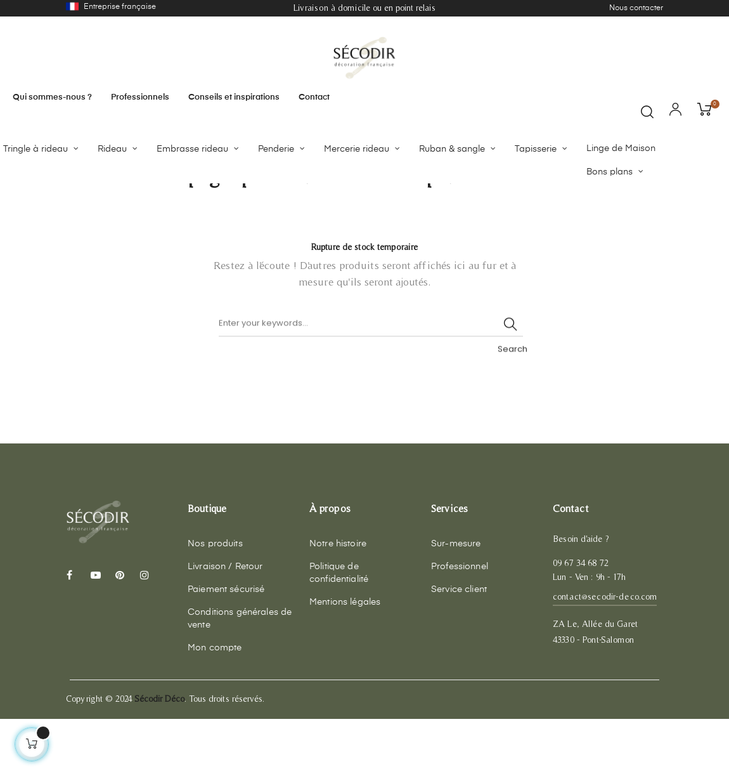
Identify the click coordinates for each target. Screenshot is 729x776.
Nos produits (215, 600)
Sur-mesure (456, 600)
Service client (459, 646)
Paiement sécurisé (226, 646)
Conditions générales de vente (240, 676)
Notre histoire (337, 600)
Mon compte (215, 704)
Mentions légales (344, 659)
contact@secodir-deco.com (605, 653)
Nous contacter (636, 8)
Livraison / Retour (225, 623)
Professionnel (459, 623)
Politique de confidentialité (338, 630)
